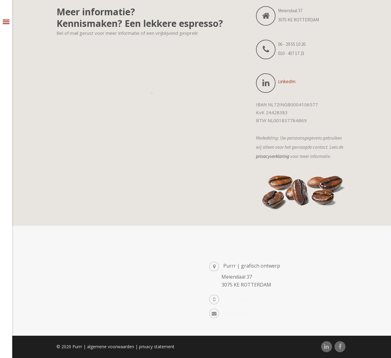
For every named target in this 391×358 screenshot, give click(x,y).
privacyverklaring (272, 156)
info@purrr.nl (238, 312)
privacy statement (156, 346)
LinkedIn (286, 81)
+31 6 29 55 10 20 (243, 298)
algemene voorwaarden (110, 346)
